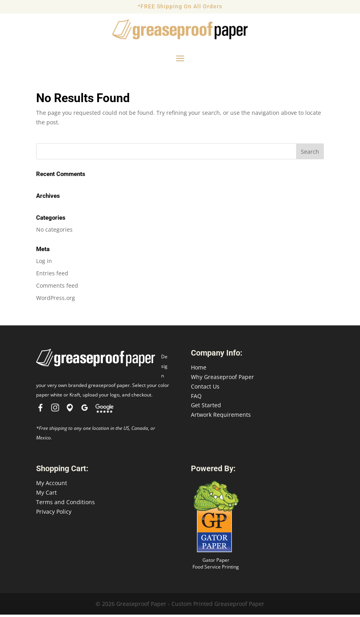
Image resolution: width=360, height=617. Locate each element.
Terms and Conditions (65, 504)
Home (198, 369)
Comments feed (57, 288)
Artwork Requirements (221, 417)
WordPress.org (55, 300)
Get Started (206, 407)
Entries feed (52, 275)
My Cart (46, 495)
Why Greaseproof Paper (222, 379)
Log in (44, 263)
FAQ (196, 398)
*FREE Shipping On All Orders (180, 6)
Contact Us (205, 389)
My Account (51, 485)
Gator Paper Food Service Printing (216, 566)
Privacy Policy (53, 514)
